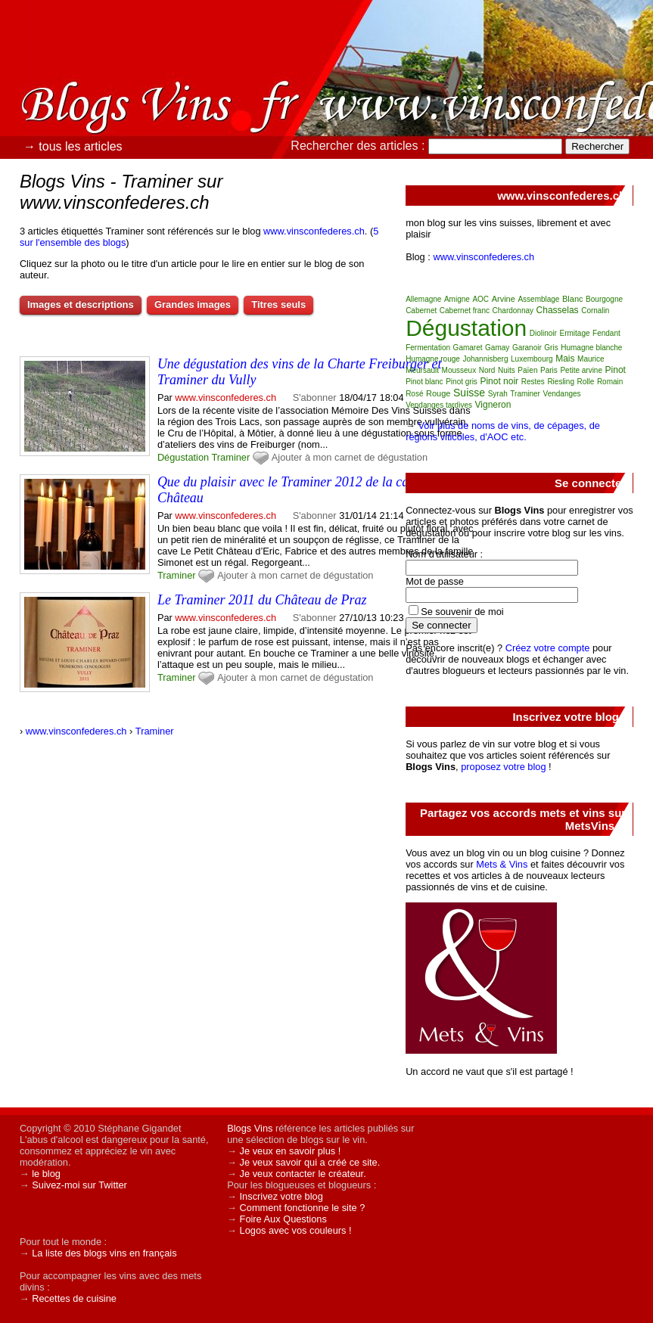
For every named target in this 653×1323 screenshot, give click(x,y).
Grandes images (192, 304)
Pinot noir (499, 381)
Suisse (469, 393)
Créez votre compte (547, 648)
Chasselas (557, 310)
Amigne (457, 299)
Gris (551, 347)
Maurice (591, 359)
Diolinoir (543, 333)
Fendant (606, 333)
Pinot (615, 370)
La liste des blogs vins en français (104, 1253)
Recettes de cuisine (74, 1298)
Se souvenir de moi (462, 611)
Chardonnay (513, 310)
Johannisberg (485, 359)
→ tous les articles (73, 146)
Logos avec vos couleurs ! (296, 1230)
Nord (487, 370)
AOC (480, 299)
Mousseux (459, 370)
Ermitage (574, 333)
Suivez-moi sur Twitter (79, 1185)
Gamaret (468, 347)
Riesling (560, 381)
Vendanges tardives (439, 405)
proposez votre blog (503, 766)
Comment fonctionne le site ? (302, 1207)
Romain (610, 381)
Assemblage (538, 299)
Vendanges (562, 394)
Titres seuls (278, 304)
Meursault (422, 370)
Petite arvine (581, 370)
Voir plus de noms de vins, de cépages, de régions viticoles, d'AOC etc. (503, 431)
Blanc (572, 298)
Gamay (497, 347)
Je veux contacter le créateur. (303, 1173)
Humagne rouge (433, 359)
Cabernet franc (465, 310)
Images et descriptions (80, 304)
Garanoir (527, 347)
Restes (533, 381)
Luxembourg (532, 359)
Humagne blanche (591, 347)
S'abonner (315, 397)
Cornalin (595, 310)
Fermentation (428, 347)
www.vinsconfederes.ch (314, 231)
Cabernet (421, 310)
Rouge (438, 393)
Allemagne (423, 299)
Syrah (498, 394)
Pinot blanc (424, 381)
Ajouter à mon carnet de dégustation (350, 457)
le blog (46, 1173)
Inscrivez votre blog (281, 1196)
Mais (564, 358)
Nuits (506, 370)
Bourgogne (604, 299)
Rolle (586, 381)
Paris (549, 370)
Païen (527, 370)
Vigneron (493, 404)
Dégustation (183, 457)
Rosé (414, 394)
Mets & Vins (501, 864)
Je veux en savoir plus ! (290, 1151)
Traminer (231, 457)
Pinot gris (461, 381)
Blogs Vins (249, 1128)
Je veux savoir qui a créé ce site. (310, 1162)
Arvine (503, 298)
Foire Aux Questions (283, 1219)
